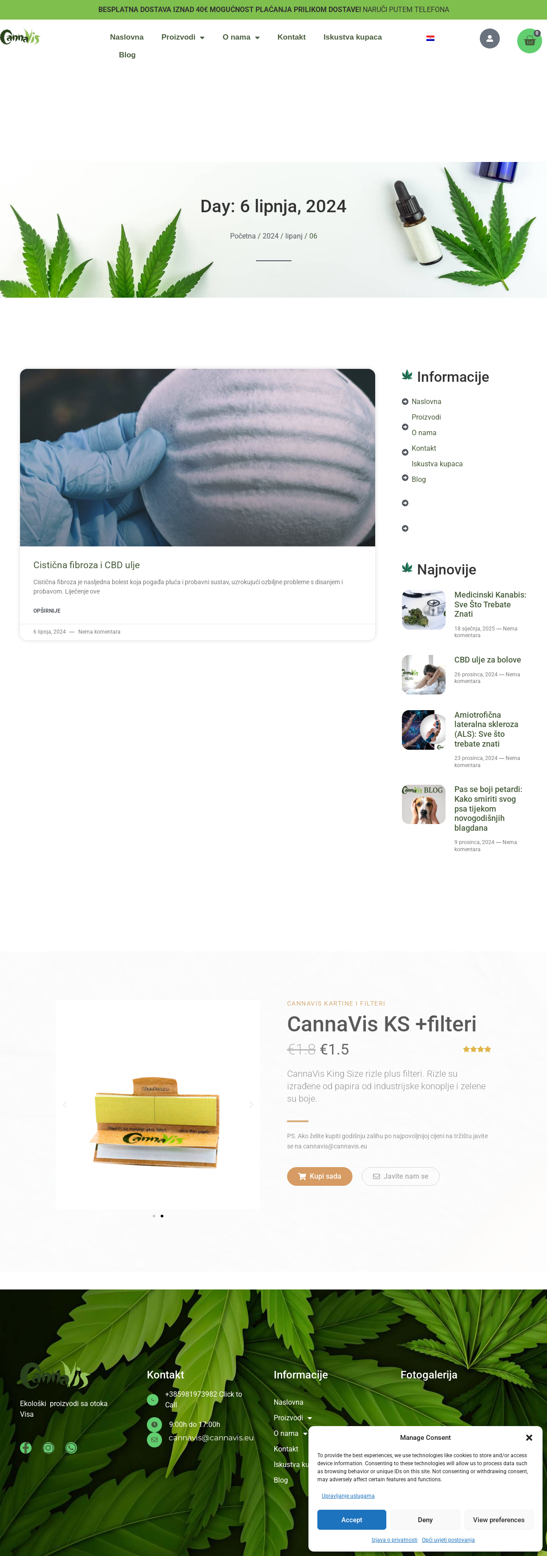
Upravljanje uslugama (348, 1496)
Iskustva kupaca (353, 37)
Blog (127, 55)
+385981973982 (191, 1394)
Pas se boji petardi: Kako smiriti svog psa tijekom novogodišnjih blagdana (488, 808)
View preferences (499, 1520)
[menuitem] (430, 38)
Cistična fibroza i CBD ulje (86, 565)
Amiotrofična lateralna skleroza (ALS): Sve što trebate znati (486, 729)
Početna (243, 236)
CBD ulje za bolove (487, 659)
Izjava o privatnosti (394, 1540)
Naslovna (127, 37)
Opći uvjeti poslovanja (448, 1540)
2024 (271, 236)
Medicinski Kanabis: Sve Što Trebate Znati (490, 604)
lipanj (294, 236)
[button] (529, 1437)
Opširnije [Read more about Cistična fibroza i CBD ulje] (47, 611)
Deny (425, 1520)
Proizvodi (183, 37)
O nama (241, 37)
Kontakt (292, 37)
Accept (351, 1520)
